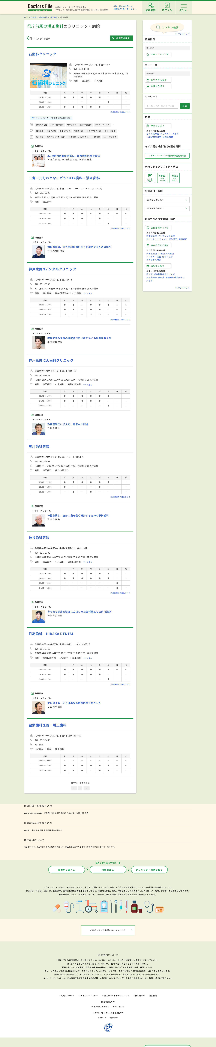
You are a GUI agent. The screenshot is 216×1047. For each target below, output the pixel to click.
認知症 (149, 274)
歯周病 (161, 277)
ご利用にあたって (67, 995)
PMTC (165, 239)
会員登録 (114, 1017)
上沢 (82, 813)
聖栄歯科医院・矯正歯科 (48, 725)
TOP (26, 17)
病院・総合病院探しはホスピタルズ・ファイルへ (124, 7)
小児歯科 (47, 830)
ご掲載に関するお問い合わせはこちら (108, 930)
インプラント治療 (166, 235)
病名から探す (156, 265)
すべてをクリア (182, 33)
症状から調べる (66, 869)
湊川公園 (76, 813)
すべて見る (87, 293)
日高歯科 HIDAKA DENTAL (51, 633)
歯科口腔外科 (57, 830)
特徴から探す (156, 125)
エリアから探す (157, 80)
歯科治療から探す (158, 227)
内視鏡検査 (151, 253)
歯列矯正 (173, 239)
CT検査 (161, 253)
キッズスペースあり (169, 133)
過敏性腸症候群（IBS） (165, 274)
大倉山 (69, 813)
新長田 (47, 813)
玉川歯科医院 (39, 446)
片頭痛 (149, 280)
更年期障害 (151, 277)
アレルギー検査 (153, 256)
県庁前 (63, 813)
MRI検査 (170, 253)
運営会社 (153, 995)
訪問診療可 (168, 137)
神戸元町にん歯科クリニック (51, 360)
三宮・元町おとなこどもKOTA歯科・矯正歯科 (64, 178)
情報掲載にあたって (100, 1006)
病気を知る (108, 869)
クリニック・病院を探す (149, 869)
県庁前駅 (43, 17)
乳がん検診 (167, 256)
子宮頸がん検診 (153, 259)
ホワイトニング (153, 239)
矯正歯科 (54, 17)
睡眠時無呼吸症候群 (175, 277)
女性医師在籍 (152, 133)
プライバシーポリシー (88, 995)
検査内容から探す (158, 245)
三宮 (52, 813)
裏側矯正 (183, 239)
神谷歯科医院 (39, 537)
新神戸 (57, 813)
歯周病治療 (151, 235)
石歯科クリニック (42, 54)
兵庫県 (34, 17)
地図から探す (123, 38)
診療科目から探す (158, 54)
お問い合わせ (139, 995)
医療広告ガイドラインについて (115, 995)
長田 (86, 813)
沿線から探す (156, 86)
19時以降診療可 (153, 137)
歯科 (33, 830)
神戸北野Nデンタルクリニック (52, 269)
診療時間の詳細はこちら (120, 112)
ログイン (102, 1017)
